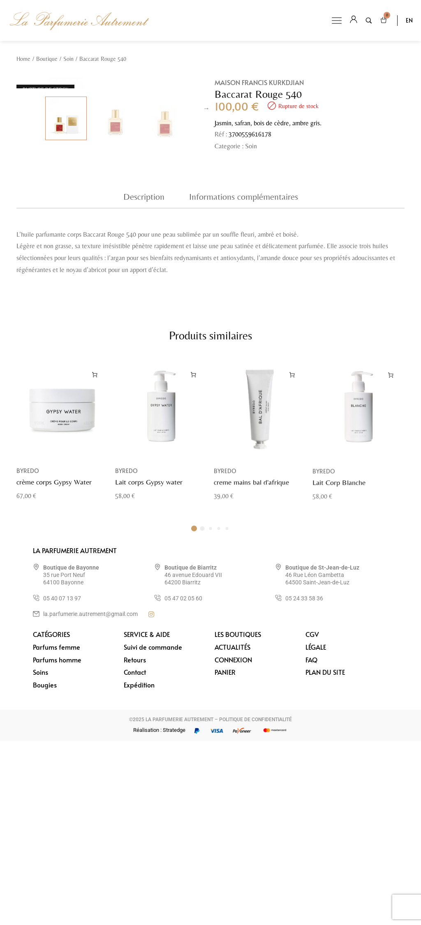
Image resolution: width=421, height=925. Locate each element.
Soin (68, 58)
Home (23, 58)
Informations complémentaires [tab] (243, 380)
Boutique (47, 58)
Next (206, 206)
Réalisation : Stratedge (159, 914)
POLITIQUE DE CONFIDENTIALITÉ (255, 903)
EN (409, 20)
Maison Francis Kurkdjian (259, 82)
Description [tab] (143, 380)
